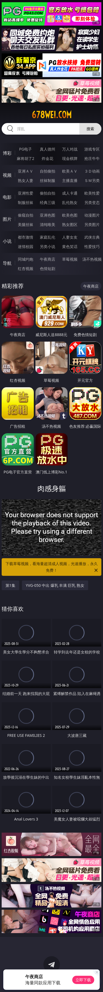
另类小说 (47, 246)
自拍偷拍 (47, 171)
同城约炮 (25, 259)
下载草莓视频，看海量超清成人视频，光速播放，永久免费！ (52, 567)
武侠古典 (92, 237)
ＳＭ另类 (92, 180)
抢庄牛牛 (92, 158)
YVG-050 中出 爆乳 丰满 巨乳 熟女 (55, 585)
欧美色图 (69, 215)
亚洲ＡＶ (25, 171)
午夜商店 (47, 259)
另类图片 (92, 224)
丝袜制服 (47, 180)
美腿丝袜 (25, 224)
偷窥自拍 (25, 215)
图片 (7, 219)
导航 (7, 263)
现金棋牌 (69, 158)
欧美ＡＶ (69, 171)
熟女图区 (69, 224)
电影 (7, 197)
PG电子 (25, 149)
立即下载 (83, 979)
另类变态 (92, 202)
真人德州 (47, 149)
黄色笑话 (69, 246)
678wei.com (52, 114)
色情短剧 (47, 268)
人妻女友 (69, 237)
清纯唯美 (47, 224)
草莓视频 (69, 259)
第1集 (10, 585)
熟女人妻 (25, 180)
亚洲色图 (47, 215)
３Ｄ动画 (92, 171)
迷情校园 (25, 246)
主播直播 (69, 180)
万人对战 (69, 149)
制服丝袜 (25, 202)
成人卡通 (69, 193)
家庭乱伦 (47, 237)
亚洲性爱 (25, 193)
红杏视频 (25, 268)
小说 (7, 241)
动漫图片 (92, 215)
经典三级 (47, 202)
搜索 (90, 128)
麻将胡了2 (25, 158)
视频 (7, 175)
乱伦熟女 (69, 202)
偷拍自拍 (47, 193)
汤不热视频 (92, 259)
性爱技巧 (92, 246)
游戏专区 (92, 149)
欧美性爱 (92, 193)
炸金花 (47, 158)
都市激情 (25, 237)
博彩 (7, 153)
